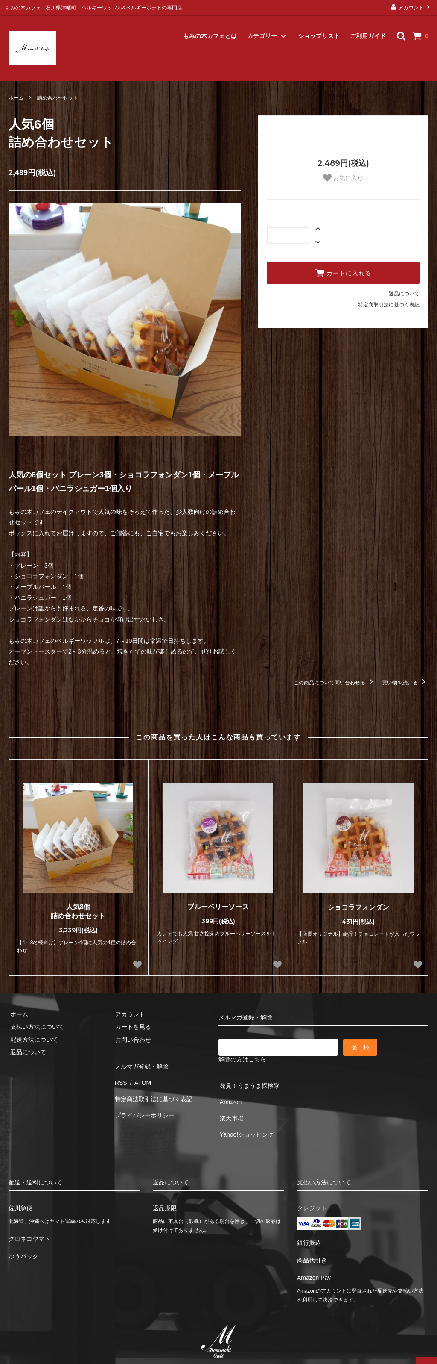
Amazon (229, 1096)
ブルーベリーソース (218, 906)
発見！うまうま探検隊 (248, 1084)
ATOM (139, 1077)
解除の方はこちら (242, 1059)
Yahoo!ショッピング (245, 1121)
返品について (404, 294)
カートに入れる (343, 272)
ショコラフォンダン (358, 907)
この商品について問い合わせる (335, 683)
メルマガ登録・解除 (37, 69)
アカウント (411, 7)
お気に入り (343, 178)
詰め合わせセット (57, 98)
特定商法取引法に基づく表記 (152, 1090)
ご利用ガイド (368, 25)
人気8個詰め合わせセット (78, 911)
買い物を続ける (405, 683)
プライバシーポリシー (143, 1102)
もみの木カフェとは (210, 25)
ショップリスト (319, 25)
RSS (120, 1077)
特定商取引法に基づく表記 (389, 305)
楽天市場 (230, 1109)
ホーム (16, 98)
